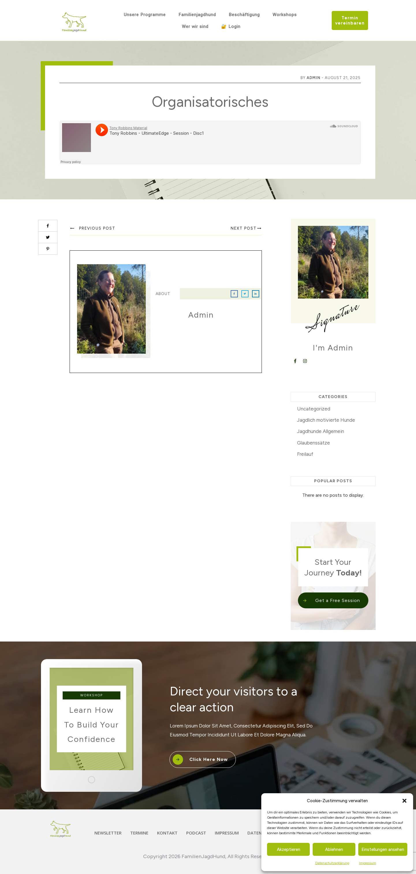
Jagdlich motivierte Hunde (326, 420)
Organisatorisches (210, 101)
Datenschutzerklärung (332, 863)
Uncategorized (313, 409)
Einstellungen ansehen (382, 849)
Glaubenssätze (313, 443)
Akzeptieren (288, 849)
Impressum (367, 863)
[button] (404, 801)
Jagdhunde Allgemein (320, 431)
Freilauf (305, 454)
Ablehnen (334, 849)
